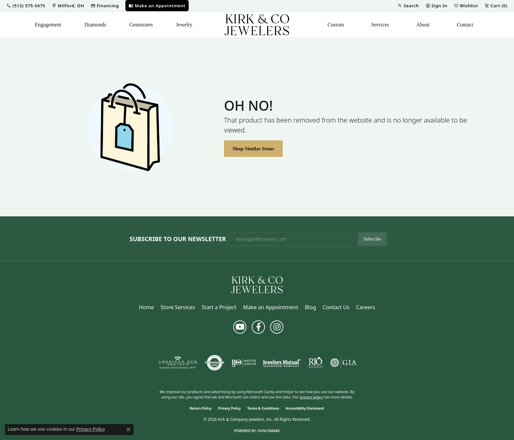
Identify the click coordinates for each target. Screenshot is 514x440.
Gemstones (141, 24)
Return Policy (200, 408)
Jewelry (184, 24)
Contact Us (336, 307)
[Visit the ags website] (177, 362)
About (423, 24)
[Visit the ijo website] (243, 362)
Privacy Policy (229, 408)
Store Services (177, 307)
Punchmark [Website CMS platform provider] (269, 430)
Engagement (48, 24)
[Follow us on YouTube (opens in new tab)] (239, 327)
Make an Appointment (270, 307)
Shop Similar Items (253, 148)
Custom (336, 24)
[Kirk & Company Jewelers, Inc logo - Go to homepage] (257, 25)
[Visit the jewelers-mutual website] (282, 362)
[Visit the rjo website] (315, 362)
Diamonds (95, 24)
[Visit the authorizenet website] (215, 362)
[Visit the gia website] (343, 362)
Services (380, 24)
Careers (365, 307)
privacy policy (311, 396)
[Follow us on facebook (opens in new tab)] (258, 327)
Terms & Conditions (263, 408)
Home (146, 307)
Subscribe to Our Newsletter (178, 239)
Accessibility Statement (305, 408)
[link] (68, 5)
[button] (26, 5)
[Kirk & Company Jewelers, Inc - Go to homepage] (257, 284)
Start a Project (219, 307)
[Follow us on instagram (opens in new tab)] (276, 327)
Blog (310, 307)
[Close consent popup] (128, 429)
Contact (465, 24)
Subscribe (372, 239)
